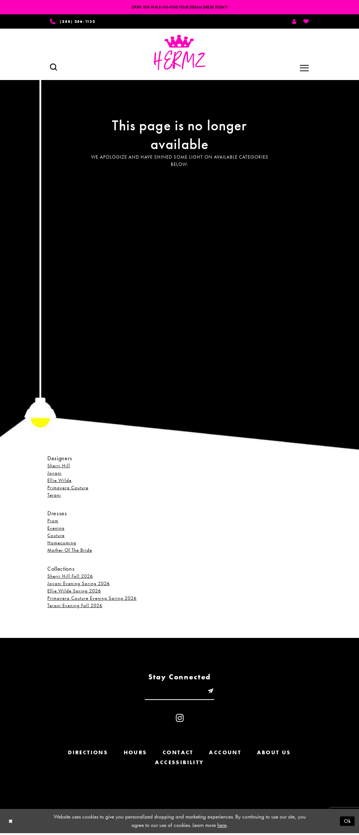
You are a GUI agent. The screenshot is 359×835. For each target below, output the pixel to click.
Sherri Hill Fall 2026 (70, 577)
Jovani (54, 474)
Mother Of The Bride (69, 551)
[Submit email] (212, 692)
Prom (52, 522)
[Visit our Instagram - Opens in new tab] (180, 720)
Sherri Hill (58, 467)
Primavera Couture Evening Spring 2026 (92, 599)
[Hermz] (179, 53)
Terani (54, 496)
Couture (56, 536)
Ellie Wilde (59, 481)
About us (274, 754)
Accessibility (179, 764)
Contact (178, 754)
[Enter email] (179, 692)
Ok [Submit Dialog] (347, 822)
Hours (135, 754)
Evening (56, 529)
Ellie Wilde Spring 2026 (74, 591)
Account (225, 754)
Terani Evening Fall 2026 (74, 606)
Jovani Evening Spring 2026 (78, 584)
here (221, 827)
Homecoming (61, 544)
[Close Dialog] (11, 822)
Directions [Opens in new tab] (88, 754)
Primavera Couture (67, 489)
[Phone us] (76, 22)
